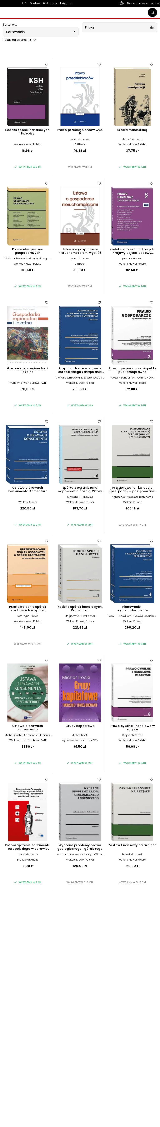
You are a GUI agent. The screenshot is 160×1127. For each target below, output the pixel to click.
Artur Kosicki (135, 616)
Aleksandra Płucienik (37, 735)
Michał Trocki (80, 735)
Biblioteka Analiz (27, 859)
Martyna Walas (94, 854)
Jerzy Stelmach (132, 139)
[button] (41, 32)
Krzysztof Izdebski (92, 377)
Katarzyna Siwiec (28, 616)
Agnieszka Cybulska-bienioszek (132, 497)
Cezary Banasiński (123, 377)
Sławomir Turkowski (80, 497)
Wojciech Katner (132, 735)
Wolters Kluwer (27, 502)
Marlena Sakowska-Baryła (21, 258)
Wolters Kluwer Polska (27, 144)
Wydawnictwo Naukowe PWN (27, 383)
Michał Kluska (13, 735)
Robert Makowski (132, 854)
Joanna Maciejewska (69, 854)
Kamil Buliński (117, 616)
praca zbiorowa (80, 139)
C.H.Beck (80, 144)
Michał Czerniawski (67, 377)
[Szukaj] (152, 12)
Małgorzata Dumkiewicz (80, 616)
